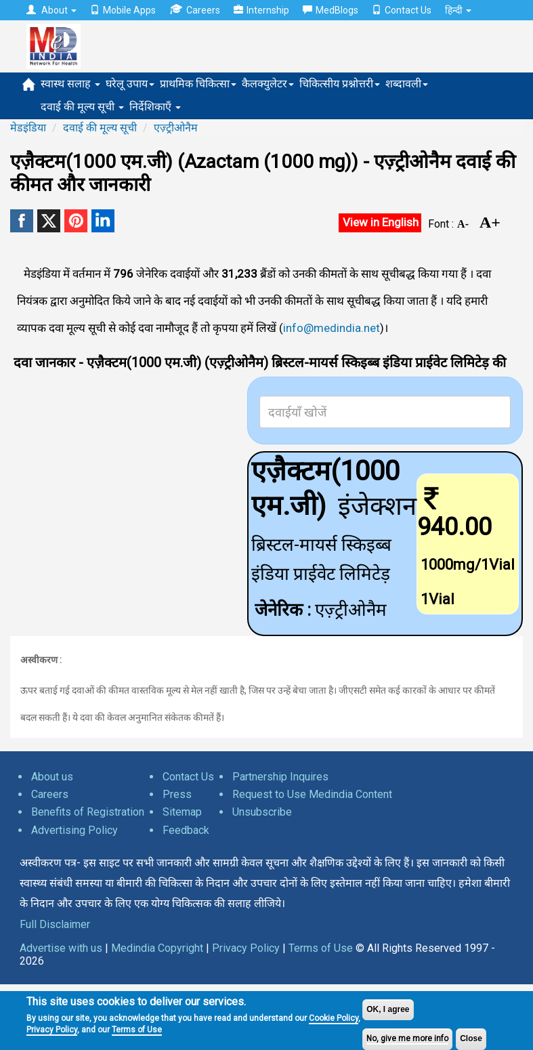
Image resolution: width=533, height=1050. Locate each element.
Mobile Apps (123, 10)
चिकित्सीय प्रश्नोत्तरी (339, 83)
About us (52, 776)
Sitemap (182, 811)
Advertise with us (61, 948)
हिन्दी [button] (458, 10)
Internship (261, 10)
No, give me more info (407, 1038)
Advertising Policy (74, 830)
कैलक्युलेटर (268, 83)
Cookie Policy (333, 1018)
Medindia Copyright (157, 948)
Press (177, 794)
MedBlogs (330, 10)
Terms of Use (137, 1029)
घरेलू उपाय (130, 83)
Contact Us (401, 10)
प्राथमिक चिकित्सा (198, 83)
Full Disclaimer (55, 924)
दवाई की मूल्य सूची (82, 106)
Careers (194, 10)
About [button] (51, 10)
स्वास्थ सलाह (70, 83)
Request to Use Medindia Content (312, 794)
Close (471, 1038)
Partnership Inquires (280, 776)
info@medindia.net (331, 328)
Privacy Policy (51, 1029)
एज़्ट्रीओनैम (176, 127)
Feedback (186, 830)
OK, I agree (387, 1009)
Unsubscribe (262, 811)
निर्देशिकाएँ (155, 106)
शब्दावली (406, 83)
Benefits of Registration (87, 811)
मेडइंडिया (28, 127)
